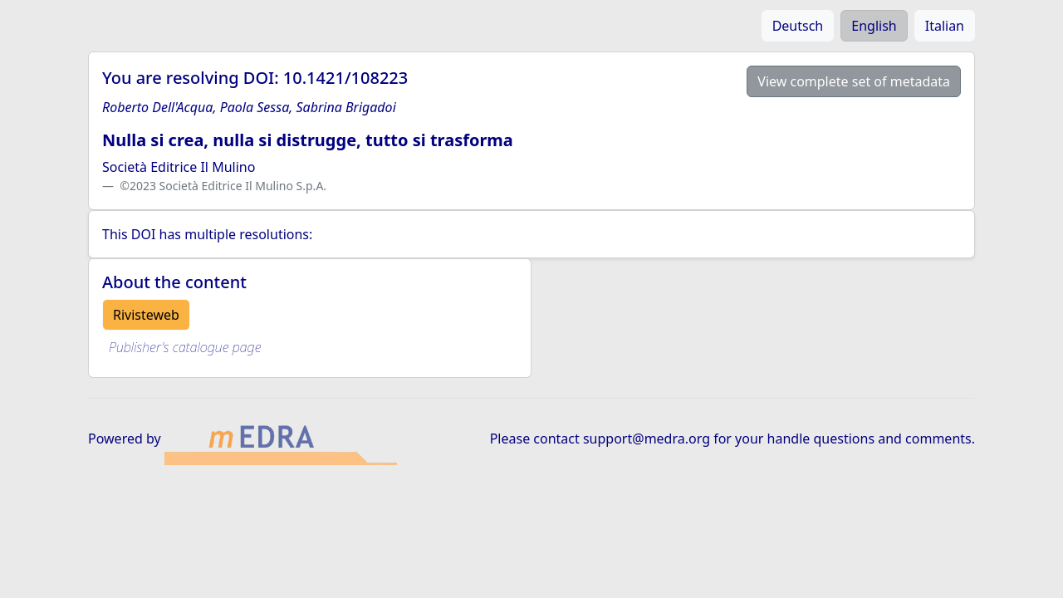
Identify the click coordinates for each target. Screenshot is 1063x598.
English (873, 26)
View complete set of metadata (853, 81)
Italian (944, 26)
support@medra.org (646, 438)
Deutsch (798, 26)
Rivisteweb (146, 315)
